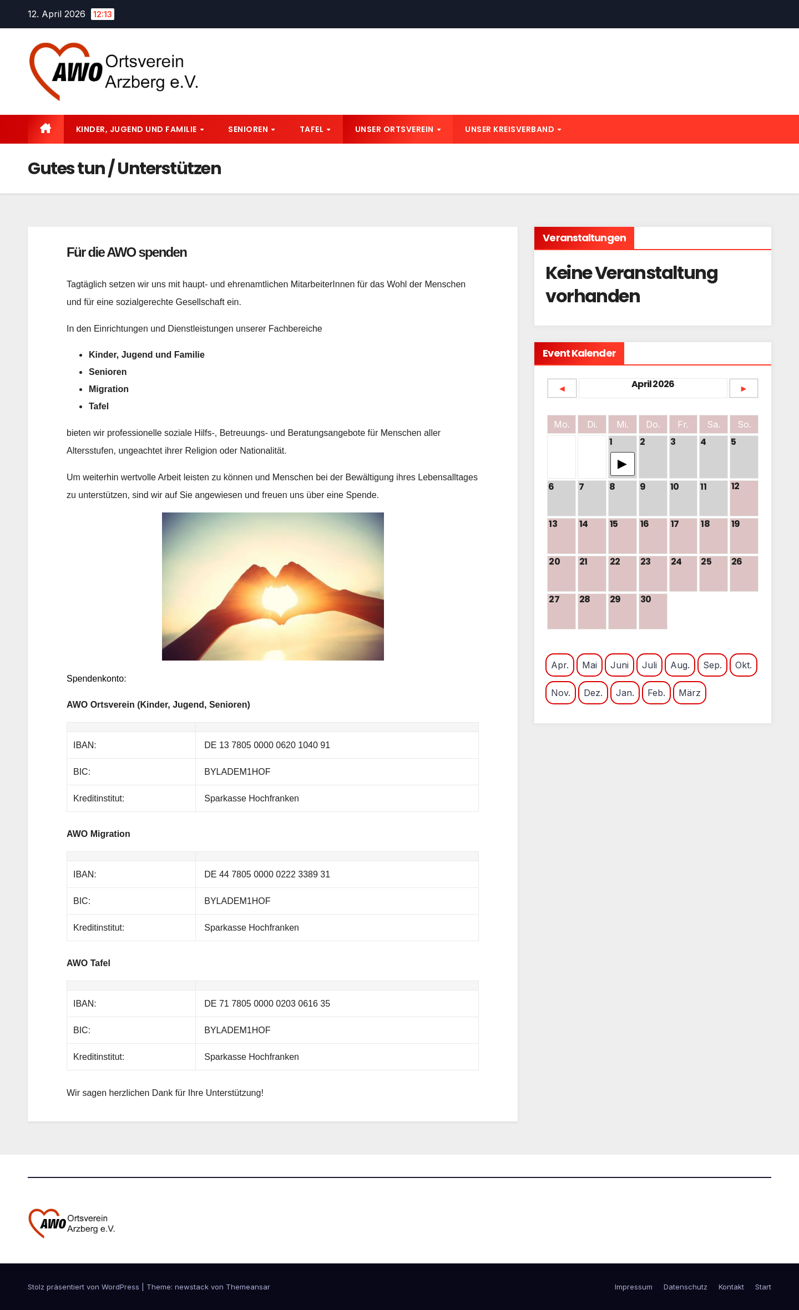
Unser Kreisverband (511, 129)
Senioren (249, 129)
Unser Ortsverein (395, 129)
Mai (589, 665)
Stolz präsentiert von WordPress (84, 1286)
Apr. (560, 665)
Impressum (634, 1286)
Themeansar (248, 1286)
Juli (649, 665)
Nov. (560, 692)
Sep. (712, 665)
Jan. (625, 692)
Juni (619, 665)
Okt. (743, 665)
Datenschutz (685, 1286)
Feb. (656, 692)
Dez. (593, 692)
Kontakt (731, 1286)
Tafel (313, 129)
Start (763, 1286)
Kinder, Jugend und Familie (137, 129)
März (690, 692)
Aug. (680, 665)
